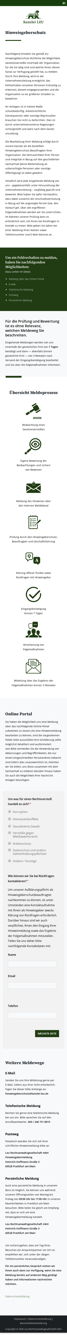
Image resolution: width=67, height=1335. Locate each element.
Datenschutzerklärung (39, 1318)
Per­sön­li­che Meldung (21, 300)
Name (12, 955)
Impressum (20, 1318)
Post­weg (13, 295)
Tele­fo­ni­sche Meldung (21, 289)
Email (11, 976)
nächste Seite (47, 1033)
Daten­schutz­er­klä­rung (17, 1296)
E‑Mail (12, 284)
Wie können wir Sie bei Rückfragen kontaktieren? (31, 878)
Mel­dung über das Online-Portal (27, 279)
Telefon (13, 1006)
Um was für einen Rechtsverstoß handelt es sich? (30, 801)
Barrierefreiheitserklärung (33, 1323)
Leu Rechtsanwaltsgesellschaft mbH (43, 1329)
